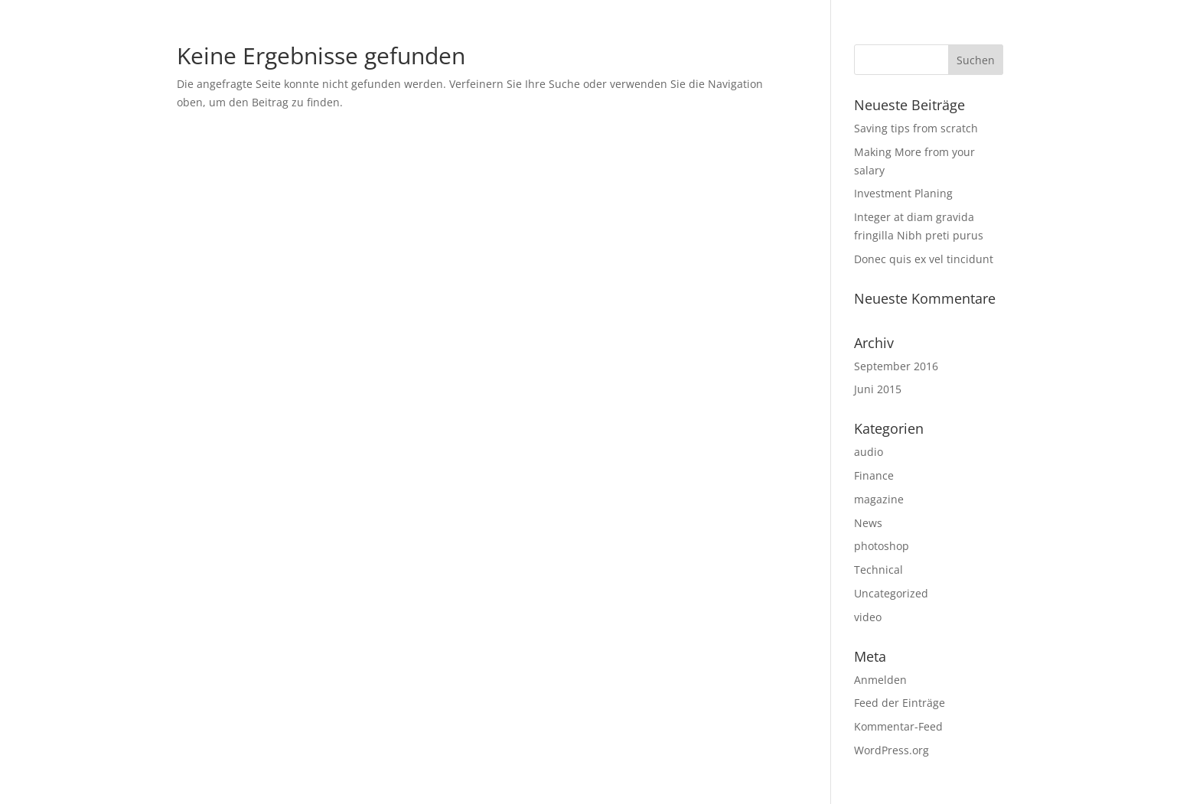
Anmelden (880, 679)
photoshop (881, 546)
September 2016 (896, 366)
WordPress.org (891, 750)
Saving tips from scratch (916, 128)
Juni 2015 (877, 389)
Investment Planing (903, 193)
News (868, 523)
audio (868, 451)
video (868, 617)
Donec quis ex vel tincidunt (923, 259)
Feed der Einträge (899, 702)
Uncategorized (891, 593)
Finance (874, 475)
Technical (878, 569)
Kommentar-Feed (898, 726)
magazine (879, 499)
